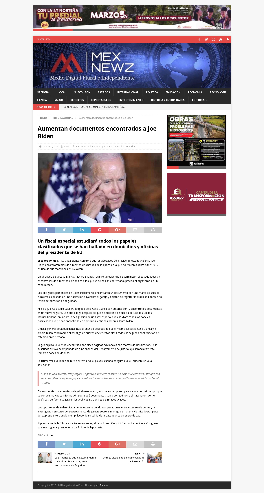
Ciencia (42, 99)
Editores (198, 99)
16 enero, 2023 (50, 146)
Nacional (43, 92)
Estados (104, 92)
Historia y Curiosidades (168, 99)
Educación (173, 92)
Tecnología (218, 92)
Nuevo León (82, 92)
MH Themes (102, 484)
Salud (58, 99)
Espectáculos (101, 99)
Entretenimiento (131, 99)
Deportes (77, 99)
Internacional (128, 92)
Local (62, 92)
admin (66, 146)
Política (152, 92)
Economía (195, 92)
